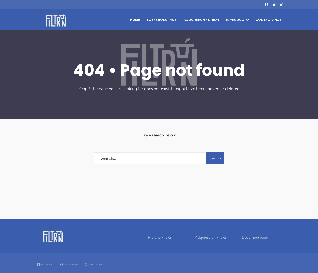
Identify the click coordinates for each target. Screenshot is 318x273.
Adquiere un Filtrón (201, 19)
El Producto (237, 19)
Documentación (255, 237)
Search (215, 158)
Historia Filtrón (160, 237)
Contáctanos (269, 19)
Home (135, 19)
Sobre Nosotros (162, 19)
